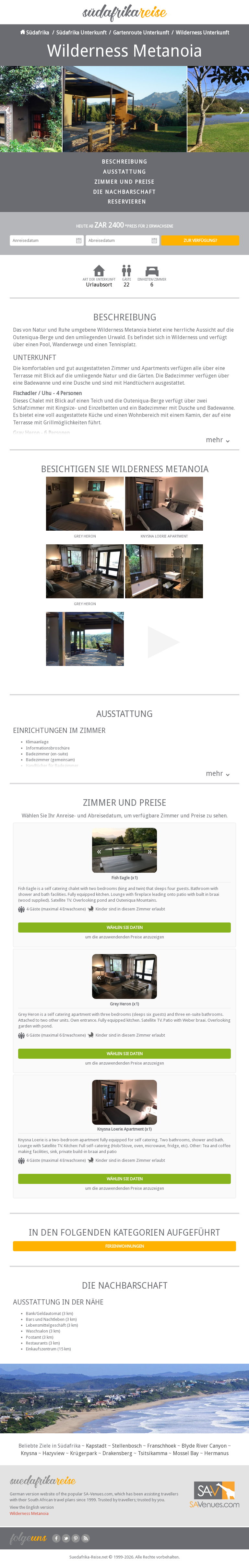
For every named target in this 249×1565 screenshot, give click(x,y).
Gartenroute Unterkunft (141, 33)
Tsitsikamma (152, 1453)
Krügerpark (83, 1453)
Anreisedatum (78, 240)
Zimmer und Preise (124, 182)
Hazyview (53, 1453)
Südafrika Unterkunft (81, 33)
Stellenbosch (127, 1446)
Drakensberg (117, 1453)
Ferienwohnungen (124, 1246)
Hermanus (216, 1453)
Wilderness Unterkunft (202, 33)
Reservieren (127, 202)
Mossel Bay (186, 1453)
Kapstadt (96, 1446)
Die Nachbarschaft (124, 192)
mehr (214, 439)
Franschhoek (161, 1446)
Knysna (29, 1453)
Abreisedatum (154, 240)
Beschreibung (124, 162)
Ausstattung (124, 172)
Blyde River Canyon (204, 1446)
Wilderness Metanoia (29, 1513)
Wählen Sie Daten (125, 927)
